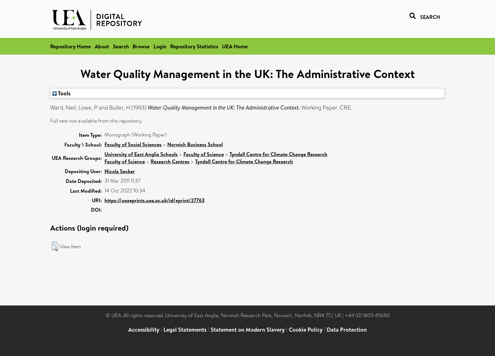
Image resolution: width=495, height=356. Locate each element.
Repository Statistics (194, 46)
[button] (54, 246)
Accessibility (143, 330)
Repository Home (70, 46)
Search (121, 46)
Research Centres (170, 161)
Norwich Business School (195, 144)
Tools (61, 93)
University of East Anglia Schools (141, 154)
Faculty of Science (203, 154)
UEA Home (235, 46)
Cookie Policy (306, 330)
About (102, 46)
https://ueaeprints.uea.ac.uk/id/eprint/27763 (154, 200)
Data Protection (347, 330)
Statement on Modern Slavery (248, 330)
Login (159, 46)
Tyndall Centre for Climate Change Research (278, 154)
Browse (141, 46)
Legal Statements (185, 330)
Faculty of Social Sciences (133, 144)
